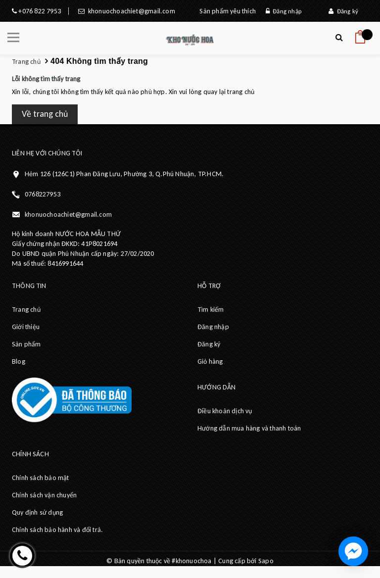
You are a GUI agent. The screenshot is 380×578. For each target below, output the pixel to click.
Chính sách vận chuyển (44, 495)
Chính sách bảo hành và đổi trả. (57, 530)
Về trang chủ (45, 113)
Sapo (266, 561)
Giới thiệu (26, 327)
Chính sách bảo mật (40, 478)
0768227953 (42, 194)
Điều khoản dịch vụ (224, 411)
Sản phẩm (26, 344)
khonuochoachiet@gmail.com (130, 11)
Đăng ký (343, 11)
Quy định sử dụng (37, 512)
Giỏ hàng (210, 361)
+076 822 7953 (39, 11)
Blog (18, 361)
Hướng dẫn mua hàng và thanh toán (249, 428)
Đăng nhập (283, 11)
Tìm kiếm (210, 309)
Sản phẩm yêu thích (227, 11)
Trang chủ (26, 309)
